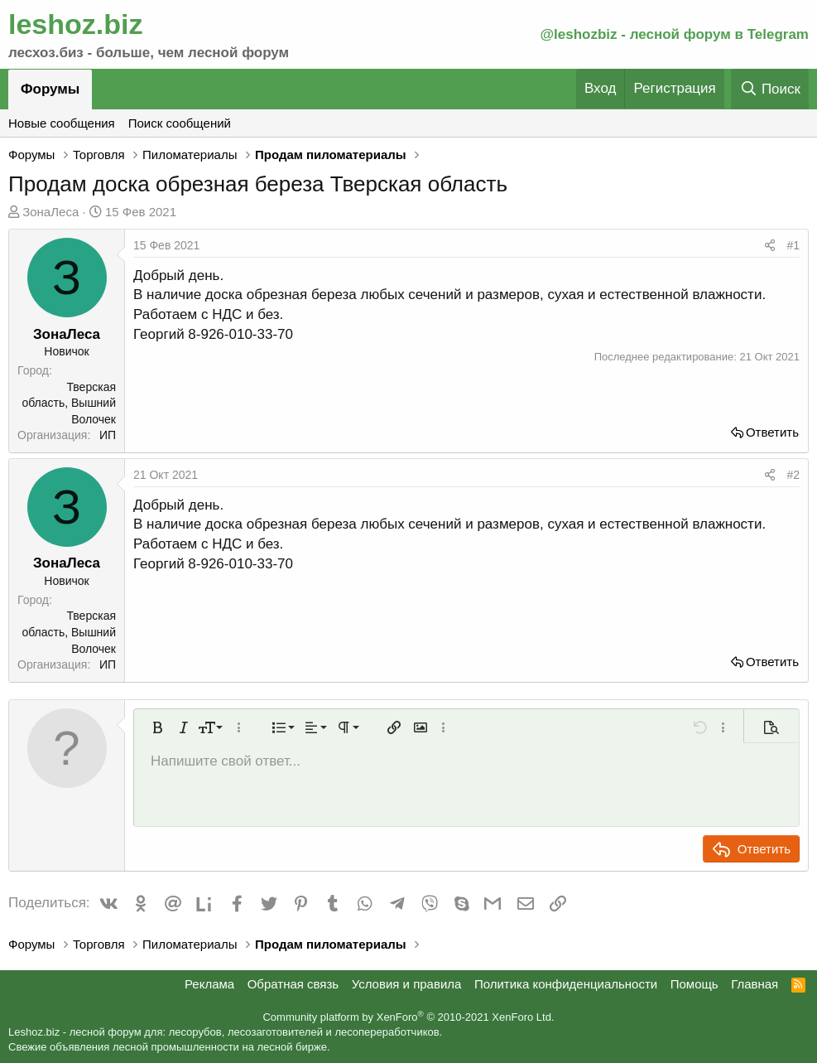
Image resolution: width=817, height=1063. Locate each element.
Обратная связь (293, 984)
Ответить (772, 432)
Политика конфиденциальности (565, 984)
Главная (754, 984)
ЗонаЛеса (50, 212)
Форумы (50, 89)
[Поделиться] (770, 246)
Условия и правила (407, 984)
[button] (157, 727)
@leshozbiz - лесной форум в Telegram (674, 34)
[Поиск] (770, 89)
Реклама (209, 984)
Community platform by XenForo (408, 1017)
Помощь (694, 984)
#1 (793, 245)
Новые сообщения (61, 123)
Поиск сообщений (179, 123)
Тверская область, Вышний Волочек (69, 403)
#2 (793, 474)
